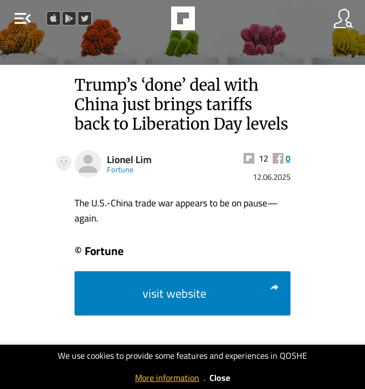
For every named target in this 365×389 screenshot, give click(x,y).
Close (219, 378)
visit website (211, 293)
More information (167, 378)
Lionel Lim (129, 159)
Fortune (120, 169)
